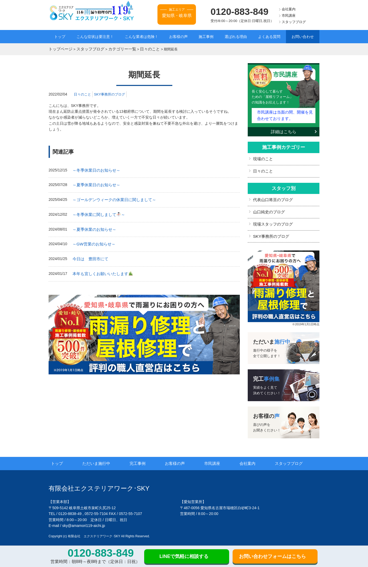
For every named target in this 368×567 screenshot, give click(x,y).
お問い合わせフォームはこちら (272, 556)
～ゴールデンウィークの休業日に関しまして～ (111, 197)
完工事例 (144, 457)
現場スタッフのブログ (271, 219)
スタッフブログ (294, 22)
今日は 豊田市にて (89, 254)
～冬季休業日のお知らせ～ (94, 169)
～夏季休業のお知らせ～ (92, 225)
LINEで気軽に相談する (183, 556)
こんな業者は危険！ (141, 36)
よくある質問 (269, 36)
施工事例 (206, 36)
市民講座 (289, 16)
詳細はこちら (283, 129)
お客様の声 (178, 36)
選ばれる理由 (236, 36)
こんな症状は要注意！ (95, 36)
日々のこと (83, 93)
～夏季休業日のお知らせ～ (94, 183)
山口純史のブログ (268, 207)
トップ (59, 36)
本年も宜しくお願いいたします (100, 268)
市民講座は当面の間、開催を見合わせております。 (284, 113)
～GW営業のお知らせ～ (92, 239)
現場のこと (262, 156)
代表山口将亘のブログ (271, 195)
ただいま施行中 (104, 457)
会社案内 (289, 9)
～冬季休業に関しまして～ (96, 211)
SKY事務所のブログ (112, 93)
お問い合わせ (303, 36)
